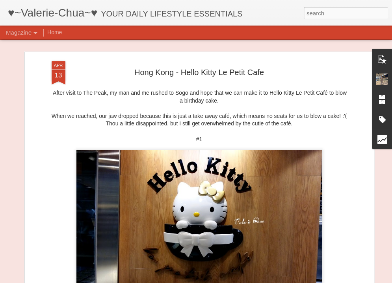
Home (54, 32)
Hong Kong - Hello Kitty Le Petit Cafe (199, 70)
